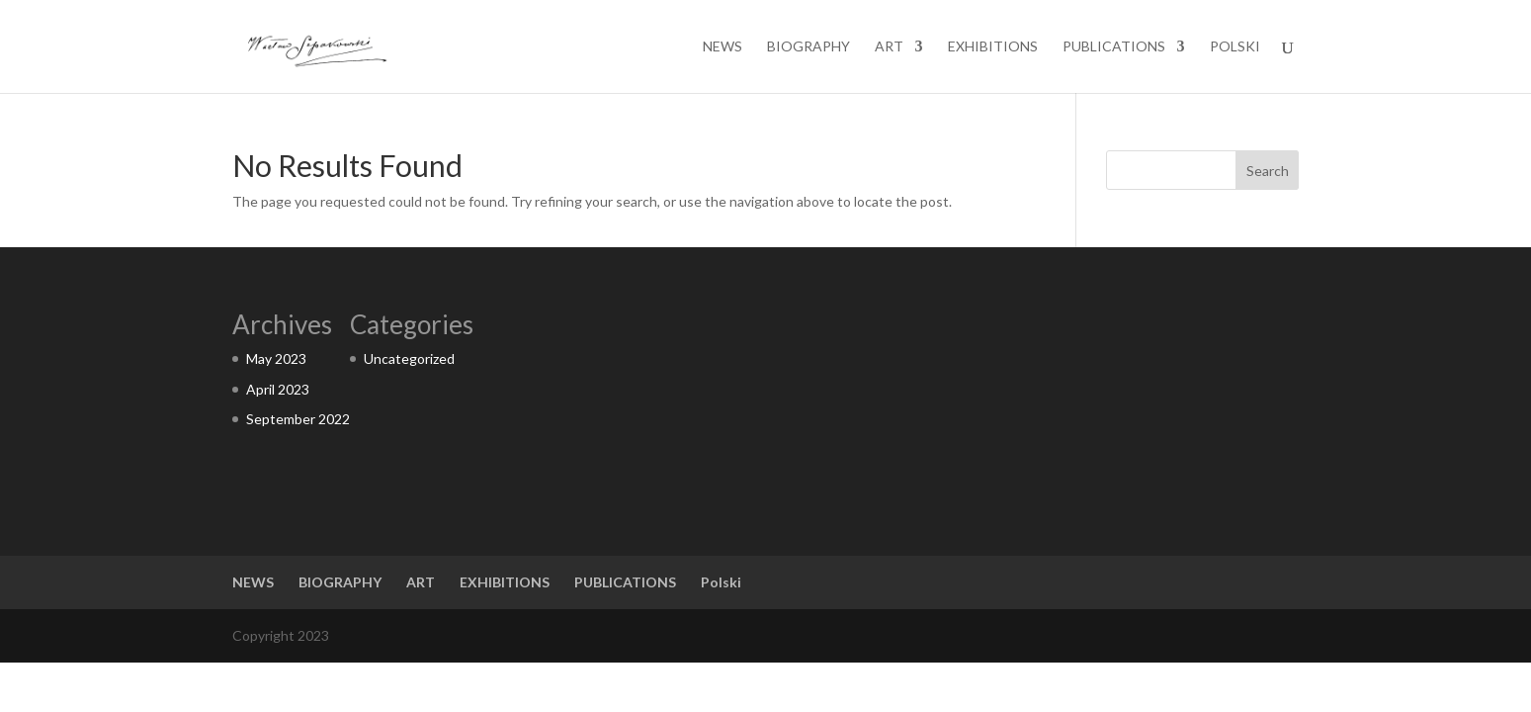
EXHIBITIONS (993, 47)
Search (1267, 170)
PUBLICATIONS (1114, 47)
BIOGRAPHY (808, 47)
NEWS (722, 47)
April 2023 (277, 389)
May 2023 (276, 358)
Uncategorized (409, 358)
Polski (1235, 47)
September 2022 (298, 418)
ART (889, 47)
